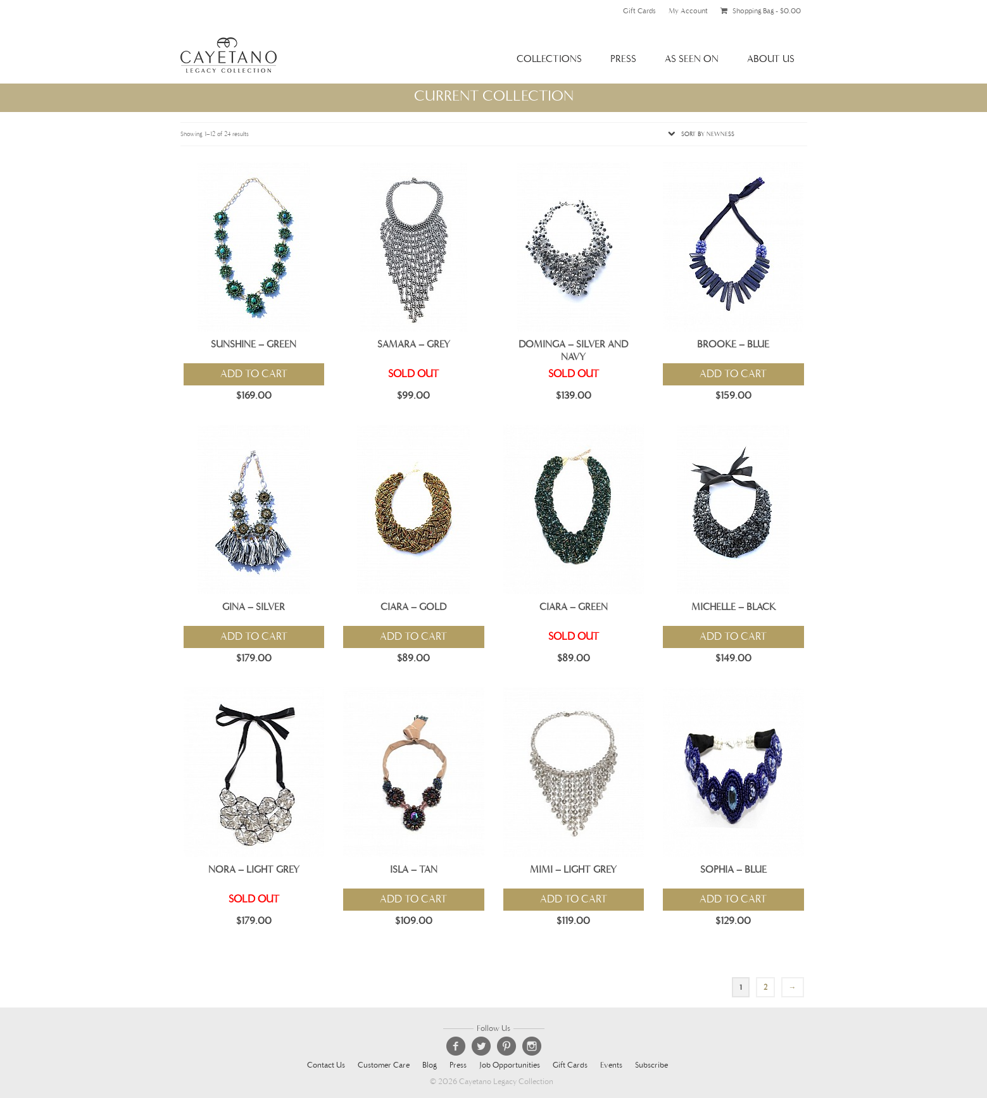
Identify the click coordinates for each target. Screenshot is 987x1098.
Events (611, 1065)
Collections (549, 59)
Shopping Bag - (760, 10)
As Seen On (692, 59)
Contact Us (326, 1065)
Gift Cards (639, 10)
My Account (688, 10)
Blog (429, 1065)
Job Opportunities (509, 1065)
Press (623, 59)
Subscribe (651, 1065)
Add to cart (253, 374)
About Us (771, 59)
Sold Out (413, 374)
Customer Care (384, 1065)
